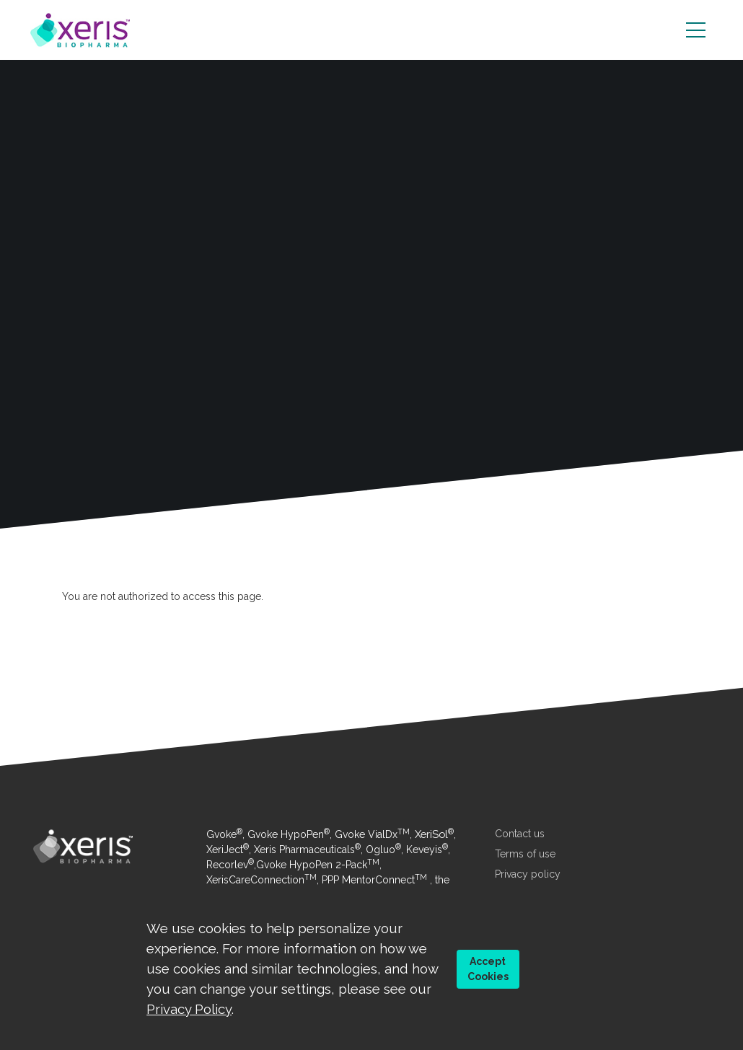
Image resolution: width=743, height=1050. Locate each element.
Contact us (520, 833)
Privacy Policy (189, 1009)
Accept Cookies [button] (488, 969)
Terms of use (525, 854)
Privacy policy (527, 874)
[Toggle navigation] (696, 30)
